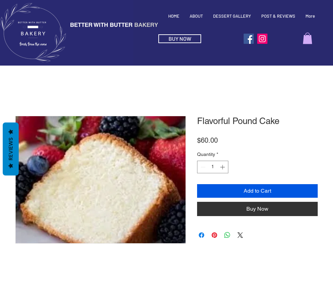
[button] (307, 38)
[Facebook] (249, 39)
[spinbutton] (213, 167)
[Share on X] (240, 235)
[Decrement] (202, 167)
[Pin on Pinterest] (214, 235)
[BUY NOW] (179, 38)
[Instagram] (262, 39)
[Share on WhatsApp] (227, 235)
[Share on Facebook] (201, 235)
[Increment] (223, 167)
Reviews (11, 149)
